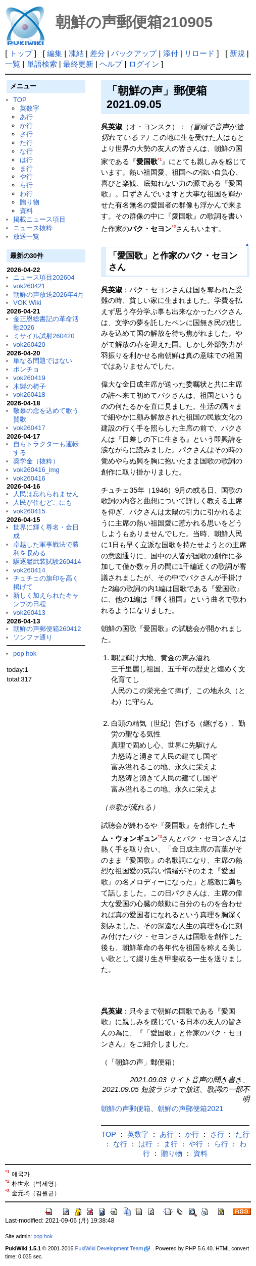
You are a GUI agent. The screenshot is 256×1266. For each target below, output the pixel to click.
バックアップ (134, 53)
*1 (160, 159)
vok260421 (29, 286)
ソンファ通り (33, 637)
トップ (21, 53)
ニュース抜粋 (33, 228)
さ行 (26, 134)
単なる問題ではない (42, 360)
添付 (170, 53)
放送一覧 (26, 236)
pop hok (24, 653)
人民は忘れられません (46, 494)
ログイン (144, 64)
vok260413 (29, 612)
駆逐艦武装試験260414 (47, 561)
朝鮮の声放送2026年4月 (48, 294)
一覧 (12, 64)
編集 (54, 53)
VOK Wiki (27, 302)
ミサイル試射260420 (43, 336)
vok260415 (29, 511)
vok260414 (29, 570)
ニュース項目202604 (43, 277)
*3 (160, 836)
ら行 (26, 185)
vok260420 (29, 344)
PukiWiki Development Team (112, 1248)
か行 (26, 125)
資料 (26, 211)
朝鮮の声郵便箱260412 (47, 628)
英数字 (29, 108)
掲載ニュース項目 (39, 219)
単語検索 (42, 64)
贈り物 (29, 202)
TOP (19, 99)
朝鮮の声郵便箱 (125, 1108)
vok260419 (29, 378)
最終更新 (78, 64)
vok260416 (29, 478)
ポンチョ (26, 369)
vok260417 (29, 428)
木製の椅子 (29, 386)
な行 (26, 151)
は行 (26, 160)
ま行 (26, 168)
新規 (237, 53)
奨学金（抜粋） (36, 461)
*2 (174, 226)
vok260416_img (36, 469)
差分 (97, 53)
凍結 (76, 53)
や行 (26, 176)
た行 (26, 142)
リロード (199, 53)
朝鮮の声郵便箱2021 (190, 1108)
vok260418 (29, 394)
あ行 (26, 117)
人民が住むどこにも (42, 502)
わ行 (26, 193)
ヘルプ (110, 64)
